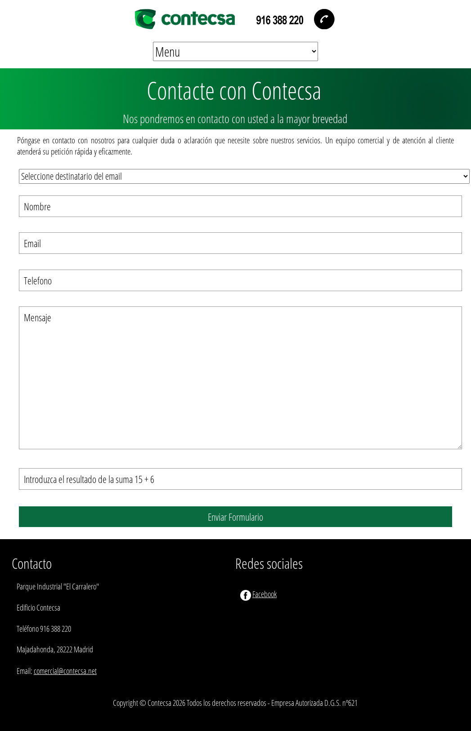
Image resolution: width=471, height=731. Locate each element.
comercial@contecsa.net (65, 670)
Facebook (264, 594)
